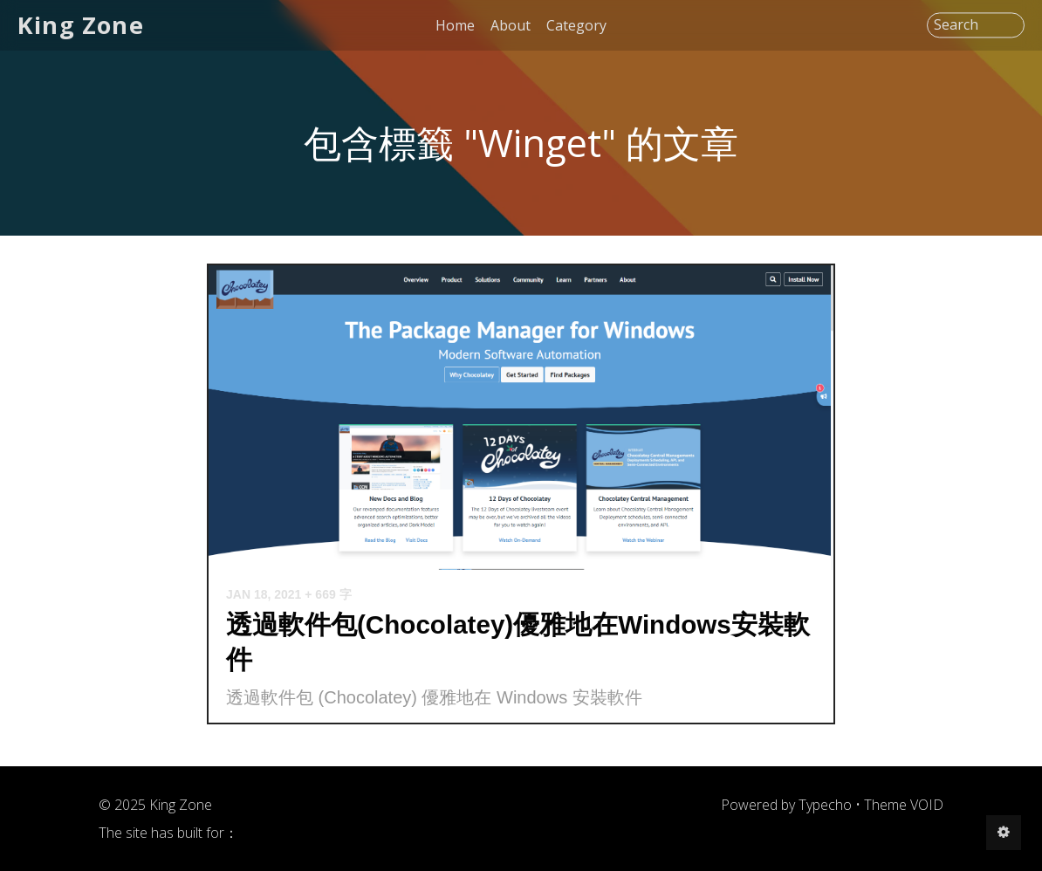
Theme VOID (903, 804)
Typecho (825, 804)
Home (455, 25)
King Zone (80, 25)
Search (956, 25)
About (510, 25)
